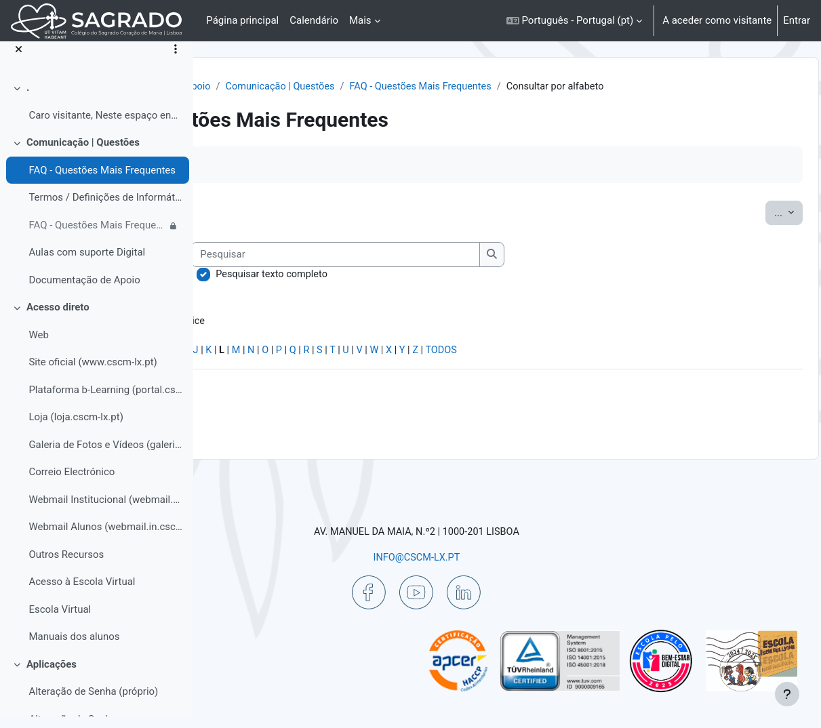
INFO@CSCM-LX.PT (496, 556)
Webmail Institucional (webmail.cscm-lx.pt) (105, 511)
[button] (574, 20)
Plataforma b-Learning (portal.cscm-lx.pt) (105, 401)
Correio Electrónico (71, 483)
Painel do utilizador (280, 87)
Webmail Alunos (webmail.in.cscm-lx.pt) (105, 538)
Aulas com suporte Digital (86, 264)
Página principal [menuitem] (242, 20)
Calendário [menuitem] (313, 20)
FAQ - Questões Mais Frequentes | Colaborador (97, 236)
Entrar (796, 20)
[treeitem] (96, 112)
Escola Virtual (59, 621)
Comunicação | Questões (83, 154)
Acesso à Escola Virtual (81, 593)
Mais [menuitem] (360, 20)
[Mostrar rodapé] (787, 694)
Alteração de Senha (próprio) (93, 703)
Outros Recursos (66, 566)
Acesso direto (57, 318)
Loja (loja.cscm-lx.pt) (75, 428)
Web (38, 346)
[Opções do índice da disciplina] (175, 61)
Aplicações (51, 676)
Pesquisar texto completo (463, 291)
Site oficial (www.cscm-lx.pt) (92, 373)
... (758, 228)
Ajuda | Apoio (369, 87)
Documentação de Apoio (84, 291)
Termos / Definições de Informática (105, 209)
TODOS (645, 369)
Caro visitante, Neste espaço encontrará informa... (105, 127)
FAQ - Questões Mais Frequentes (102, 182)
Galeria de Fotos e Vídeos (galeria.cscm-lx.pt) (105, 456)
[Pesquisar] (527, 270)
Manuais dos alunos (73, 648)
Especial (239, 369)
